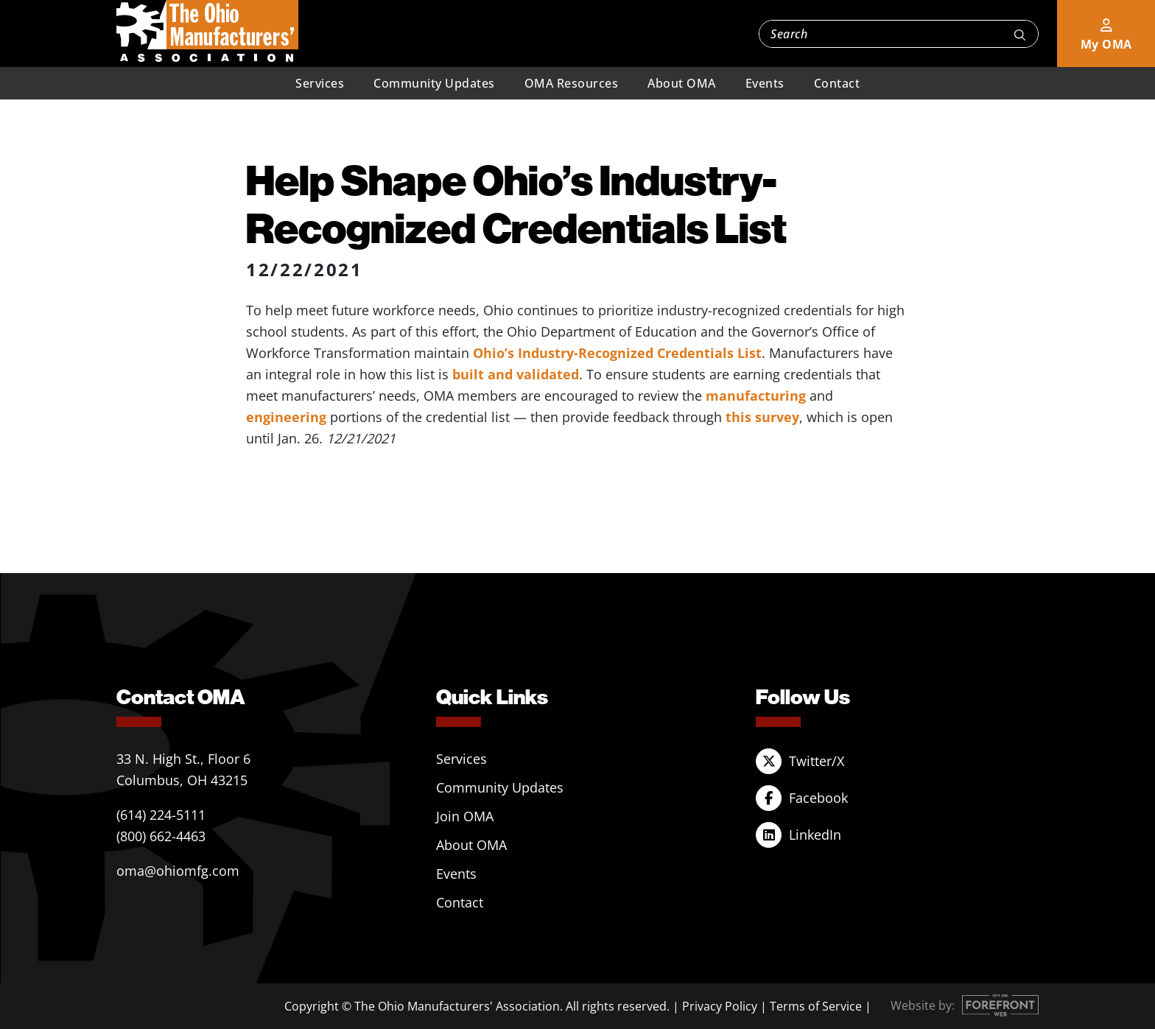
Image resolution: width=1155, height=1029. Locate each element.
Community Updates (434, 83)
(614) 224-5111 (161, 814)
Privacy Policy (719, 1006)
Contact (837, 83)
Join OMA (465, 816)
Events (764, 83)
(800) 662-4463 (161, 836)
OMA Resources (571, 83)
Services (319, 83)
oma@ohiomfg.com (177, 870)
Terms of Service (816, 1006)
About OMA (681, 83)
